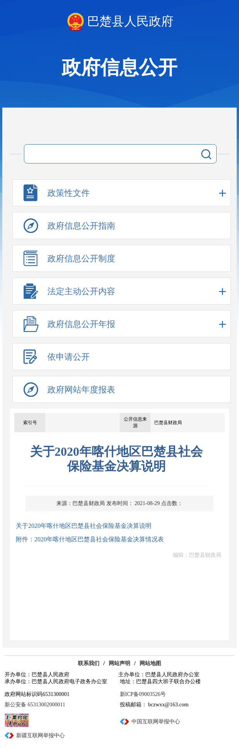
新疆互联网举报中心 (40, 735)
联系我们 (88, 663)
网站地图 (150, 663)
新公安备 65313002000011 (35, 705)
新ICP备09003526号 (143, 694)
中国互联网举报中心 (155, 721)
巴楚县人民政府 (130, 21)
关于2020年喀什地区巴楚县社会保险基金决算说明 (83, 525)
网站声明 (119, 663)
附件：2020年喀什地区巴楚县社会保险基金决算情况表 (90, 539)
